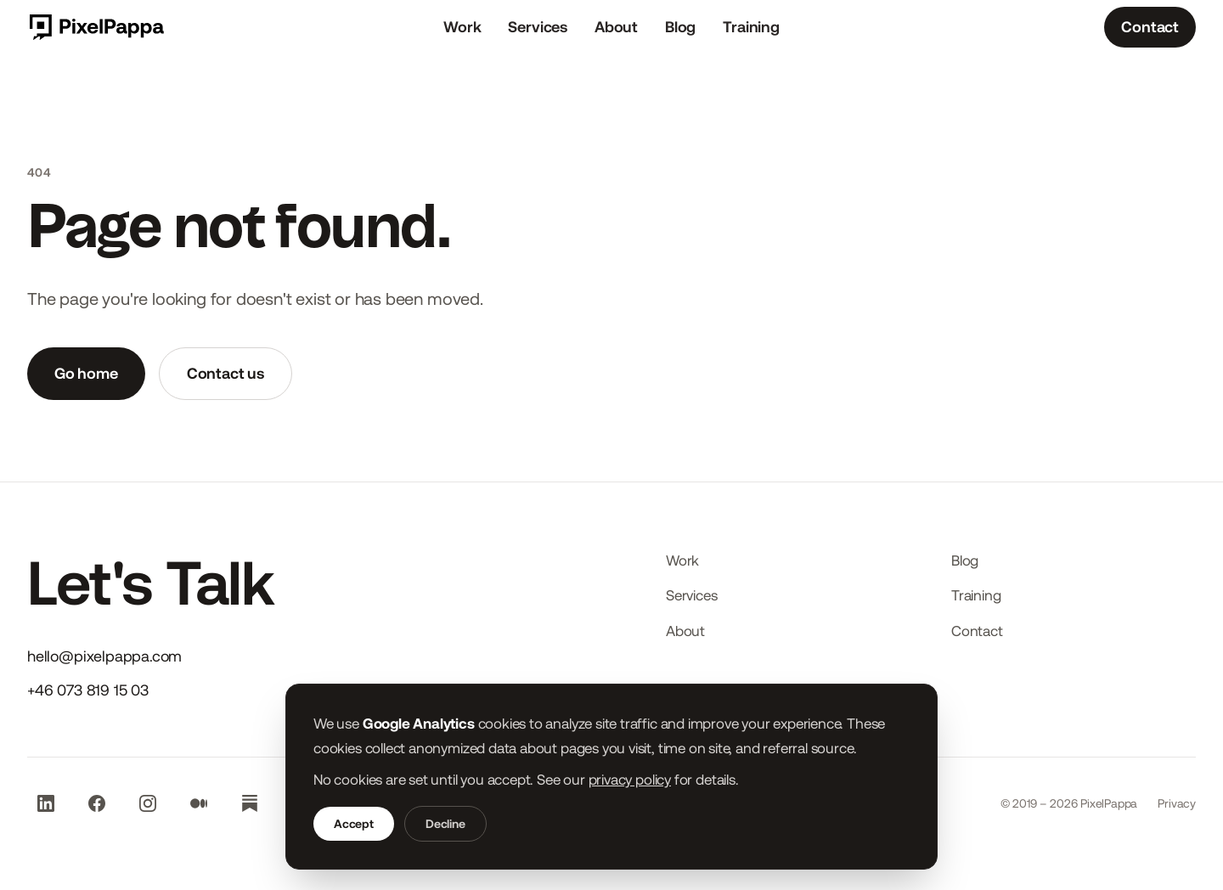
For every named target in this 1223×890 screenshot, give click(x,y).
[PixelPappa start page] (95, 27)
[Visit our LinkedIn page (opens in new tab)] (46, 803)
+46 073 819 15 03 (88, 690)
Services (537, 27)
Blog (680, 27)
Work (462, 27)
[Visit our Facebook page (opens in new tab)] (97, 803)
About (616, 27)
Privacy (1177, 803)
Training (751, 27)
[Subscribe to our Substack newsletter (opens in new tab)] (249, 803)
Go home (86, 373)
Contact (1150, 27)
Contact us (225, 373)
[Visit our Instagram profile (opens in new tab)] (147, 803)
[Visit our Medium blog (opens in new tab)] (198, 803)
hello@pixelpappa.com (104, 656)
